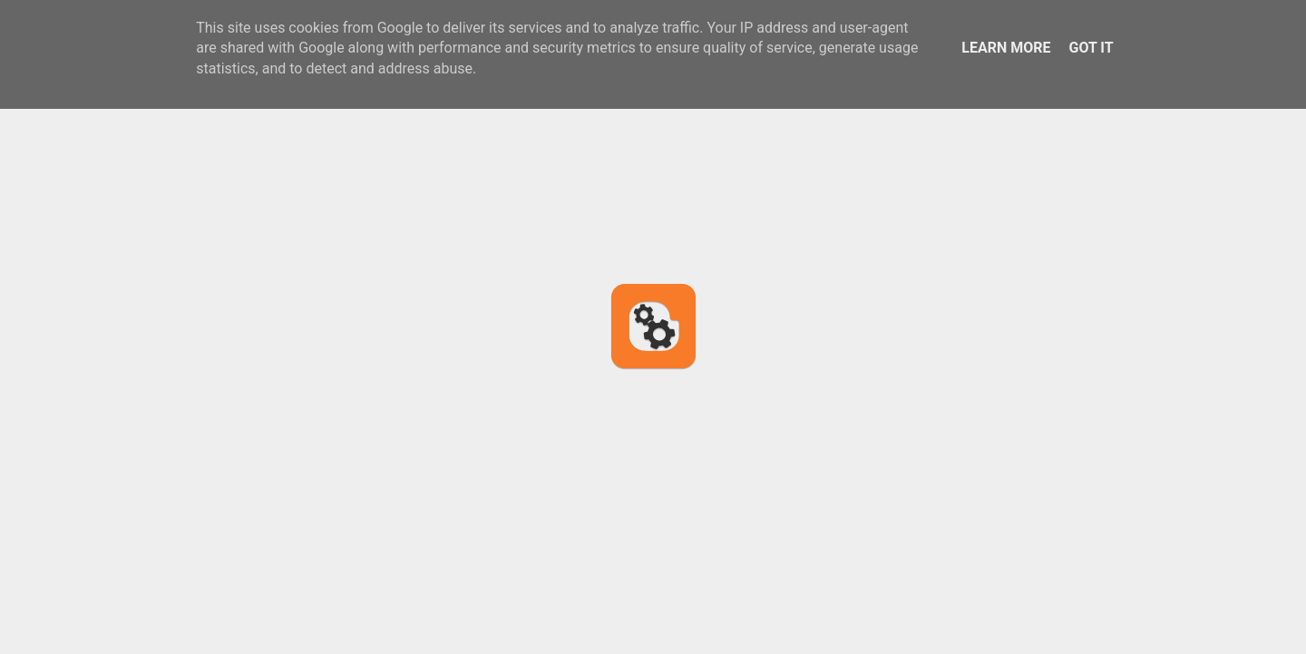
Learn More (1005, 47)
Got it (1090, 47)
